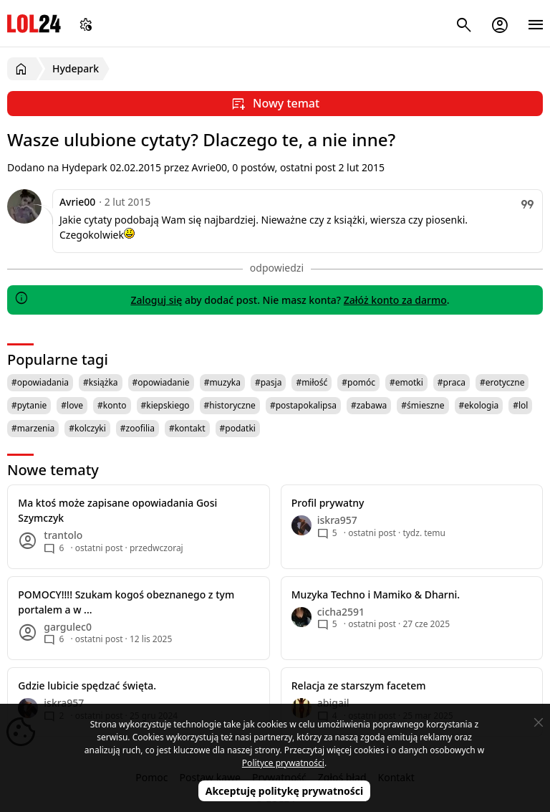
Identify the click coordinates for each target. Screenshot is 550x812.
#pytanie (29, 405)
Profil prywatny (328, 503)
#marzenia (32, 428)
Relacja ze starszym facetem (358, 685)
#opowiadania (40, 382)
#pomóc (358, 382)
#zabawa (369, 405)
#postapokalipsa (303, 405)
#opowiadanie (161, 382)
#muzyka (222, 382)
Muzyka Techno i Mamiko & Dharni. (375, 594)
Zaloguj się (156, 300)
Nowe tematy (53, 469)
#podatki (238, 428)
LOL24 (34, 23)
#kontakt (187, 428)
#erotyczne (502, 382)
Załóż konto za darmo (395, 300)
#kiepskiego (165, 405)
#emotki (406, 382)
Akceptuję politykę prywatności (285, 791)
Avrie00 (77, 202)
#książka (100, 382)
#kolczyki (87, 428)
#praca (451, 382)
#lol (520, 405)
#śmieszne (422, 405)
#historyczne (230, 405)
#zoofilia (137, 428)
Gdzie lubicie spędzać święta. (87, 685)
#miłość (311, 382)
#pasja (268, 382)
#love (72, 405)
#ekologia (479, 405)
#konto (111, 405)
